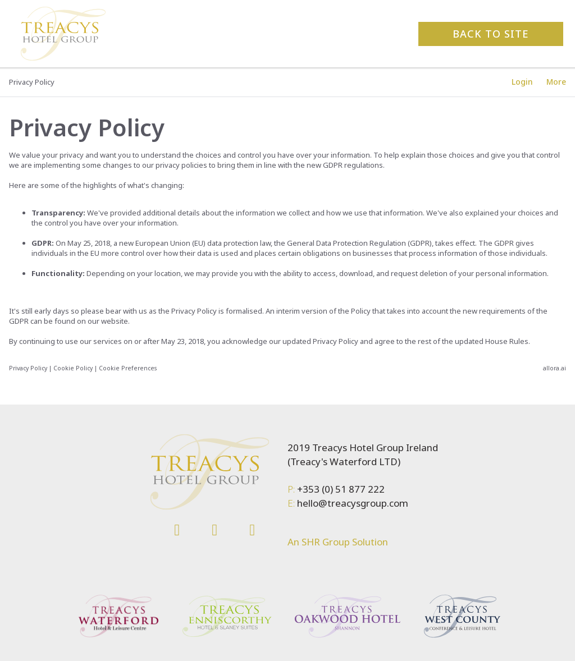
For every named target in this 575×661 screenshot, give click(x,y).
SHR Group (324, 541)
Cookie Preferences (128, 368)
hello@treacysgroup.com (351, 503)
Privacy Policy (28, 368)
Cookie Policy (73, 368)
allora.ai (554, 368)
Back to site (491, 33)
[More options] (556, 82)
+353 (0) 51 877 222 (340, 489)
